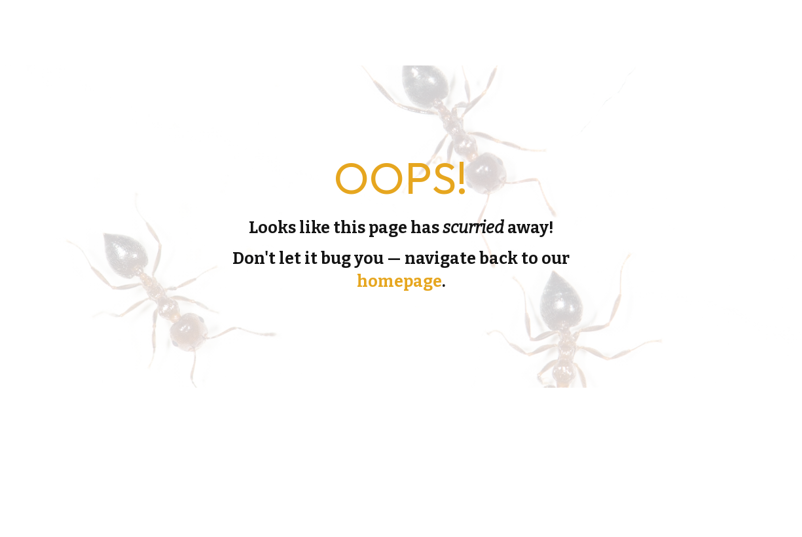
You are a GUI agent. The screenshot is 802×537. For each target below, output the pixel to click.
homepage (399, 281)
